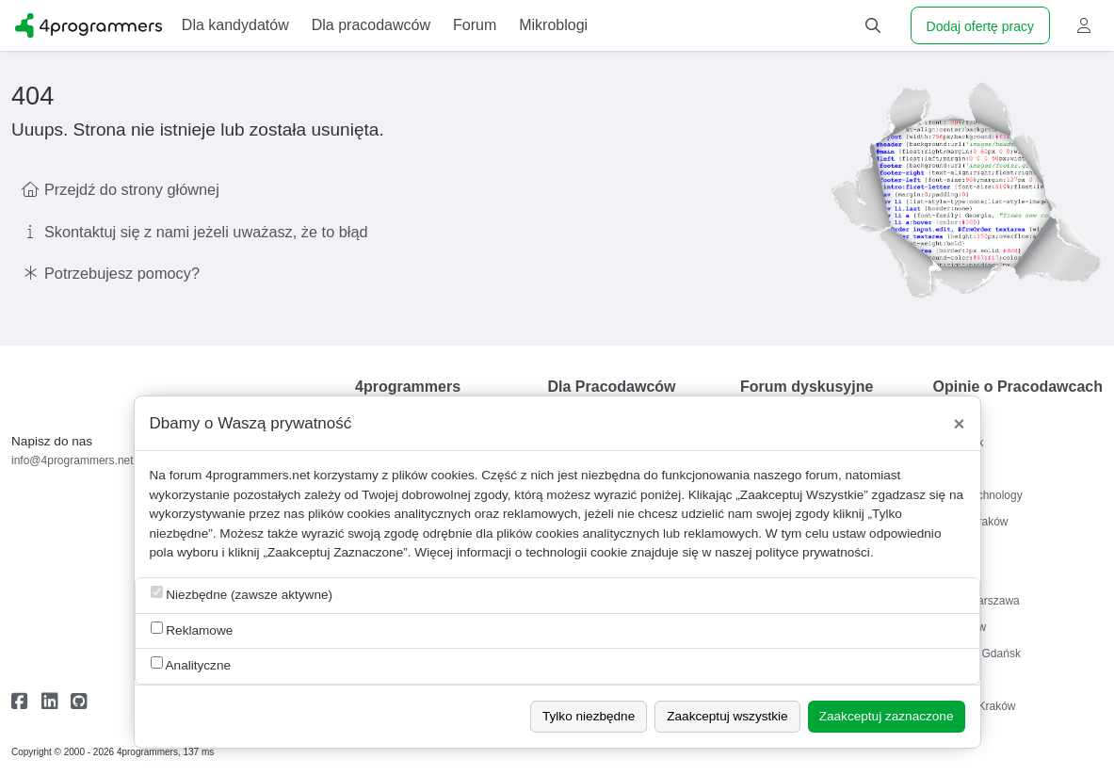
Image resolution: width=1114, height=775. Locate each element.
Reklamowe (192, 630)
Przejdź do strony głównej (131, 189)
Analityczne (191, 664)
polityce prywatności (812, 552)
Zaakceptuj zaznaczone (886, 716)
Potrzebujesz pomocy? (122, 273)
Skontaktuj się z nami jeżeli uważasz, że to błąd (206, 231)
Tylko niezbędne (588, 716)
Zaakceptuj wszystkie (727, 716)
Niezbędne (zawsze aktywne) (242, 594)
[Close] (959, 423)
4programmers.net (257, 475)
